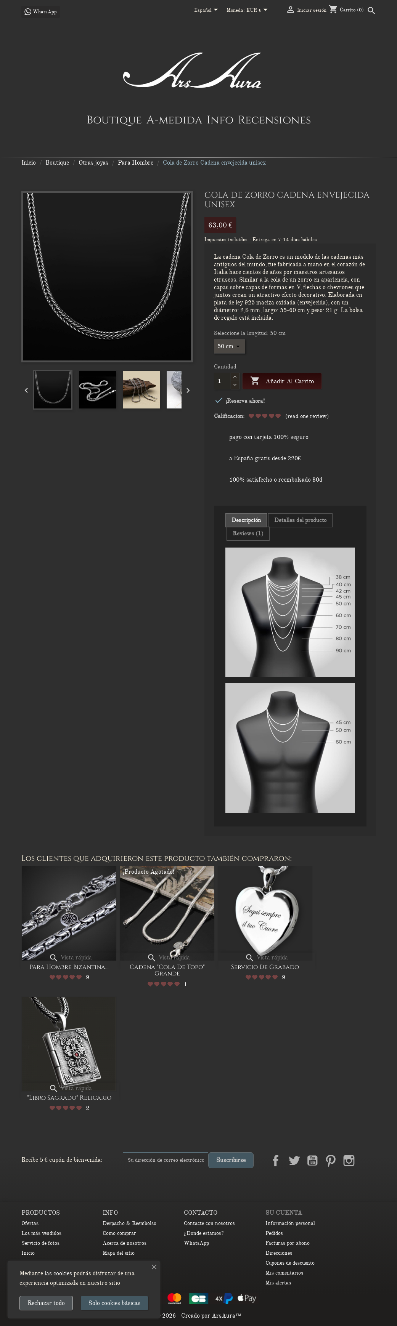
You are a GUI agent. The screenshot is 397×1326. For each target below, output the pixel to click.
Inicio (28, 1253)
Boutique (114, 120)
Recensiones (274, 120)
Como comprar (119, 1233)
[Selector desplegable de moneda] (258, 11)
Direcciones (278, 1253)
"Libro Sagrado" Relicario (69, 1098)
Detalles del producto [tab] (300, 520)
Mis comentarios (284, 1273)
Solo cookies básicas (114, 1303)
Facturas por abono (287, 1243)
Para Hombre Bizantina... (69, 967)
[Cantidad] (222, 381)
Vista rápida (70, 957)
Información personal (290, 1223)
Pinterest (330, 1160)
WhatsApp (196, 1243)
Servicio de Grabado (265, 967)
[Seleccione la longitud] (229, 346)
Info (220, 120)
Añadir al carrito (282, 381)
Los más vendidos (41, 1233)
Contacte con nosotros (209, 1223)
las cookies (58, 1273)
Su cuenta (283, 1213)
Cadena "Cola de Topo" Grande (167, 970)
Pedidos (274, 1233)
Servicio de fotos (40, 1243)
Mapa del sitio (119, 1253)
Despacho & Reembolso (129, 1223)
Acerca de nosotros (124, 1243)
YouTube (312, 1160)
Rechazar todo (46, 1303)
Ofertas (30, 1223)
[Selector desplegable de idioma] (207, 11)
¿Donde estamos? (204, 1233)
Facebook (275, 1160)
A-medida (174, 120)
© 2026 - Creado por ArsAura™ (198, 1316)
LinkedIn (367, 1160)
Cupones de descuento (290, 1263)
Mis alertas (278, 1283)
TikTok (367, 1178)
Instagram (349, 1160)
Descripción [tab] (246, 520)
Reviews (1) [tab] (248, 533)
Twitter (294, 1160)
